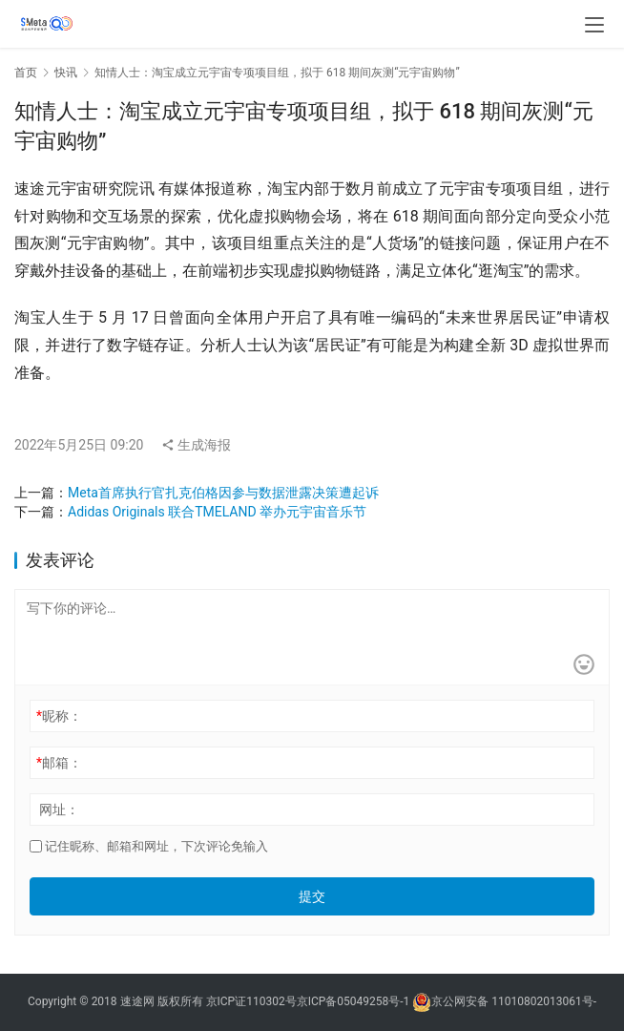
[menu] (594, 25)
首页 (25, 72)
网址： (59, 809)
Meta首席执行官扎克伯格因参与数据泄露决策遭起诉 (223, 492)
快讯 (65, 72)
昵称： (59, 716)
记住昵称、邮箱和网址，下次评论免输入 (149, 846)
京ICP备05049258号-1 (355, 1002)
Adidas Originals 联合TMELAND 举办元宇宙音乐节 (217, 511)
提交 (312, 896)
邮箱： (59, 762)
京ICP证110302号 (251, 1002)
